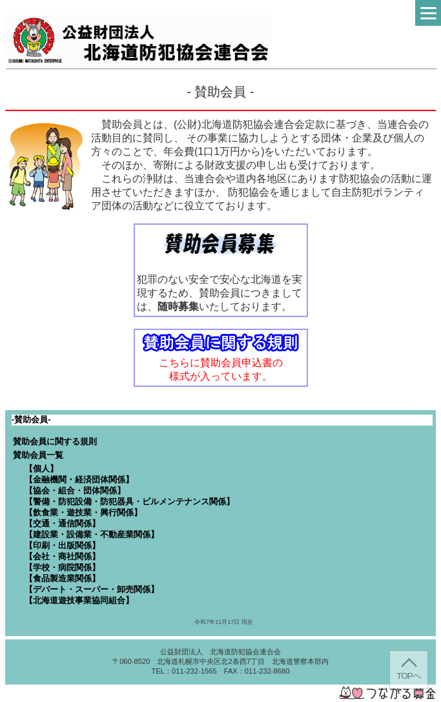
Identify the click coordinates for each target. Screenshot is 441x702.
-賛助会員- (31, 419)
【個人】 (41, 468)
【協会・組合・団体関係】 (75, 490)
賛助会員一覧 (38, 455)
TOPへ (408, 676)
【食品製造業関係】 (62, 578)
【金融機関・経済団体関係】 (79, 479)
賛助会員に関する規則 (55, 441)
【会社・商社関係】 (62, 556)
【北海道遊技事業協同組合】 (79, 600)
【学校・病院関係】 (62, 567)
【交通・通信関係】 (62, 523)
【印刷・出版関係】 (62, 545)
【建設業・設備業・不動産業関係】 (92, 534)
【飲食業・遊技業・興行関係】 (83, 512)
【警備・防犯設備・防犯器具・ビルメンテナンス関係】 (129, 501)
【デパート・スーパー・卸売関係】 (92, 589)
